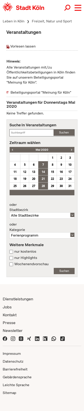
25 (15, 186)
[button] (78, 7)
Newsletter (13, 330)
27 (33, 186)
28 (43, 186)
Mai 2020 (42, 150)
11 (15, 172)
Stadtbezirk (42, 207)
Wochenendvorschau (31, 264)
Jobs (7, 307)
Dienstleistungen (18, 298)
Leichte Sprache (16, 385)
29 (52, 186)
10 (69, 165)
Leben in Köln (13, 21)
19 (24, 179)
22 (52, 179)
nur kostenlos (25, 251)
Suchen (64, 132)
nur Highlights (25, 258)
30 (61, 186)
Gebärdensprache (17, 377)
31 (69, 186)
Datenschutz (13, 361)
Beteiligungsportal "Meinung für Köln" (41, 92)
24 (69, 179)
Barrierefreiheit (15, 369)
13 (33, 172)
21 (43, 179)
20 (33, 179)
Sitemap (9, 392)
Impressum (12, 353)
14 (43, 172)
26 (24, 186)
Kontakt (10, 314)
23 (61, 179)
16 (61, 172)
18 (15, 179)
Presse (9, 322)
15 (52, 172)
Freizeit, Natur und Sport (52, 21)
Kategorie (42, 227)
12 (24, 172)
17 (69, 172)
